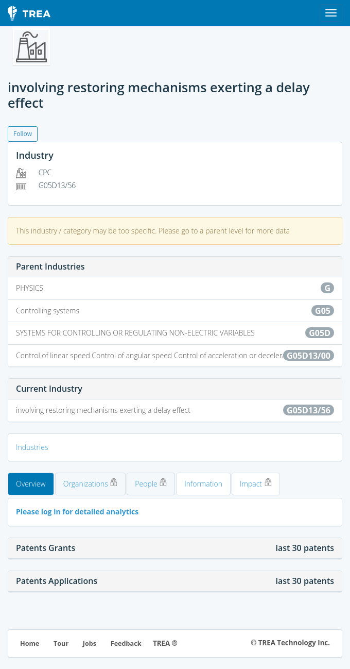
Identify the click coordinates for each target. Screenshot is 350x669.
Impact (256, 483)
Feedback (126, 643)
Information (203, 484)
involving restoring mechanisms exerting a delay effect (175, 410)
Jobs (89, 643)
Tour (61, 643)
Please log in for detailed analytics (77, 511)
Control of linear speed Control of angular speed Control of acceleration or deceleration (175, 355)
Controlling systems (175, 310)
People (151, 483)
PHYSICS (175, 288)
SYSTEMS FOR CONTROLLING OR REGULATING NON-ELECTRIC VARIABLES (175, 333)
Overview (31, 484)
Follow (22, 133)
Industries (32, 447)
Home (29, 643)
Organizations (90, 483)
